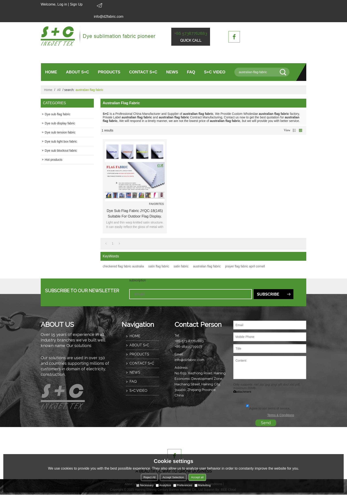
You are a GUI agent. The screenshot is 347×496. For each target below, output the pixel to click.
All (59, 90)
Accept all (197, 477)
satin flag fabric (158, 266)
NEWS (172, 72)
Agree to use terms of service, (268, 408)
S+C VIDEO (215, 72)
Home (48, 90)
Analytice (163, 485)
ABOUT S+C (77, 72)
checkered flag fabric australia (123, 266)
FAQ (191, 72)
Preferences (182, 485)
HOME (51, 72)
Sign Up (76, 4)
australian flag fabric (207, 266)
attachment (242, 391)
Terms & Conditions (280, 415)
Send (266, 422)
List (294, 130)
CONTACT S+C (143, 72)
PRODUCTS (109, 72)
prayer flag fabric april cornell (245, 266)
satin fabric (181, 266)
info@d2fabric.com (108, 16)
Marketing (203, 485)
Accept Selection (173, 477)
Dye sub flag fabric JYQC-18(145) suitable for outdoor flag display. (135, 213)
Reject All (149, 477)
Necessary (144, 485)
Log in (62, 4)
